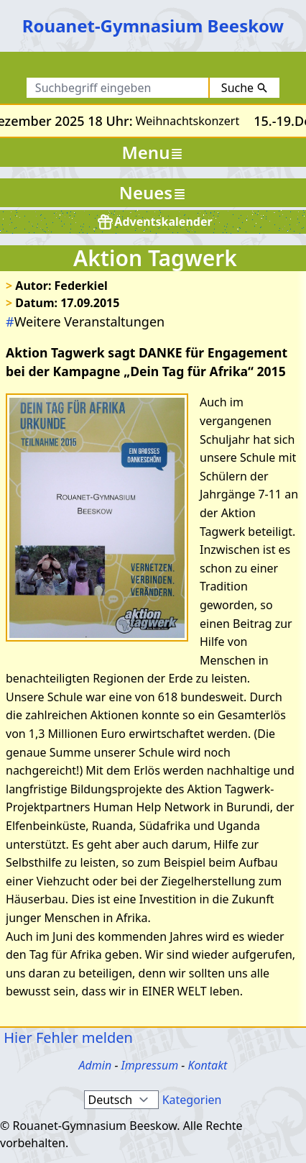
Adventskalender (154, 222)
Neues (153, 192)
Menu (153, 152)
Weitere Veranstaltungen (85, 321)
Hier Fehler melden (66, 1037)
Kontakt (207, 1065)
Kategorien (192, 1100)
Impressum (150, 1065)
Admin (95, 1065)
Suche (244, 88)
